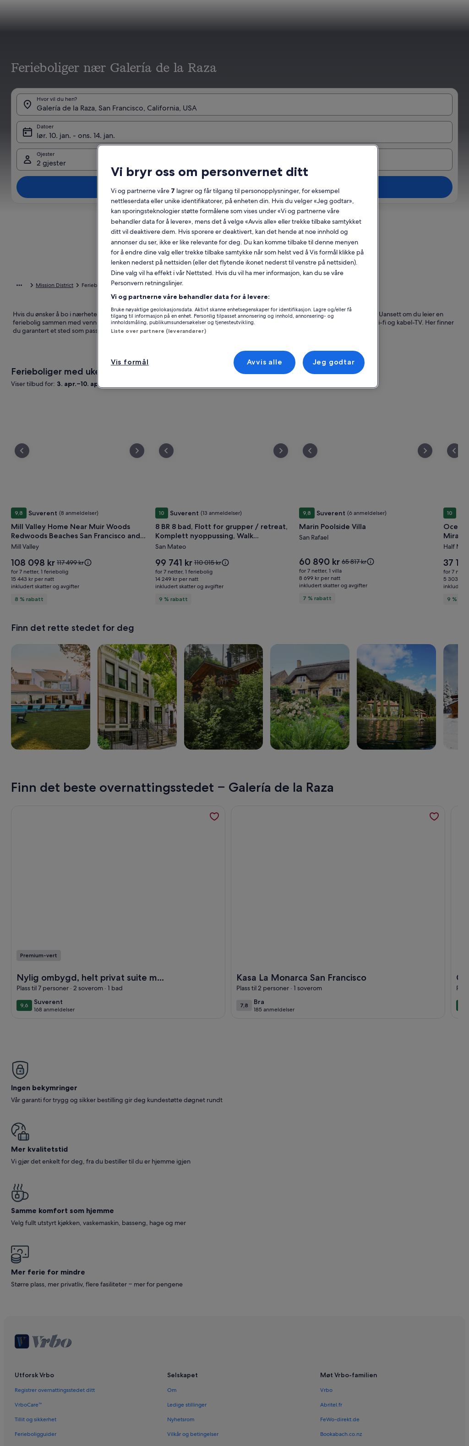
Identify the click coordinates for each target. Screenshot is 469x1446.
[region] (237, 266)
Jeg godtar (334, 362)
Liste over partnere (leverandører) (158, 331)
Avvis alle (265, 362)
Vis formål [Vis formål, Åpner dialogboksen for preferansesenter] (130, 362)
